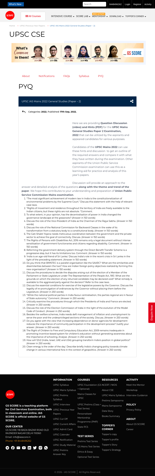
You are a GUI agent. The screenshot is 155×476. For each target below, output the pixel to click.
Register (137, 4)
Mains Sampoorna (112, 405)
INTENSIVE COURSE (62, 16)
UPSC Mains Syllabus (64, 390)
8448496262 (115, 4)
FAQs (66, 76)
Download (116, 16)
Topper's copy (109, 434)
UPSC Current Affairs (64, 424)
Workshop (132, 390)
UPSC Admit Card (62, 429)
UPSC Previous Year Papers (32, 26)
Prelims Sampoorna (112, 400)
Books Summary (111, 416)
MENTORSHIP (100, 16)
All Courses (33, 16)
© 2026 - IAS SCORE (65, 472)
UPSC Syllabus (61, 385)
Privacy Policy (133, 409)
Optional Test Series (88, 457)
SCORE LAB (83, 16)
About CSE (107, 390)
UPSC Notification (63, 439)
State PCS (83, 427)
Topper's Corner (135, 16)
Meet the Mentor (135, 385)
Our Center (14, 426)
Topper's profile (110, 439)
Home (12, 26)
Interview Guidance (137, 395)
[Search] (94, 4)
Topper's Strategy (111, 450)
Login (127, 4)
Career (130, 429)
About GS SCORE (135, 424)
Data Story (107, 411)
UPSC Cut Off (60, 419)
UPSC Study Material (64, 445)
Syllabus (84, 76)
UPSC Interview (61, 404)
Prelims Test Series (88, 441)
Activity (147, 4)
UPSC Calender (61, 434)
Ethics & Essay (85, 451)
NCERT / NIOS (109, 385)
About (26, 76)
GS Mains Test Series (89, 446)
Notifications (47, 76)
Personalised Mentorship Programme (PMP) (88, 417)
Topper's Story (109, 444)
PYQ (100, 76)
